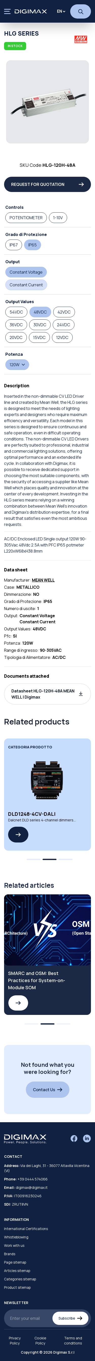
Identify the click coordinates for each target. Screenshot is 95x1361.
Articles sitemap (17, 1270)
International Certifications (26, 1228)
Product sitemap (17, 1287)
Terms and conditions (73, 1340)
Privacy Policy (15, 1340)
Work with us (14, 1245)
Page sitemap (15, 1262)
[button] (47, 694)
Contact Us (47, 1089)
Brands (9, 1254)
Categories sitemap (20, 1279)
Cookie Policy (40, 1340)
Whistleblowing (16, 1237)
